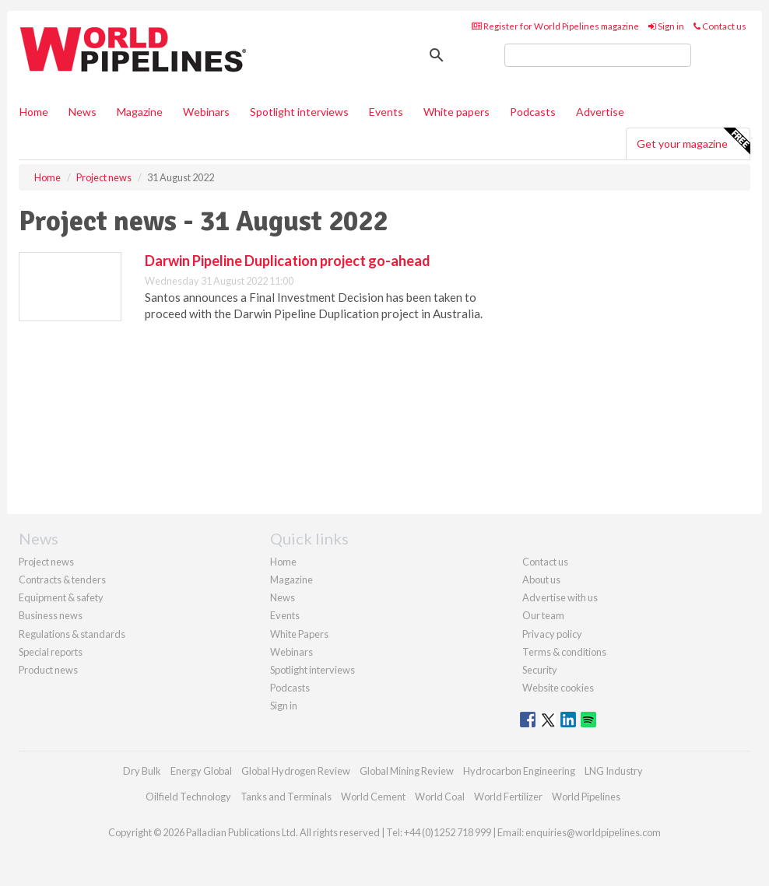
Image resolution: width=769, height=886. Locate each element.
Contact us (720, 26)
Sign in (666, 26)
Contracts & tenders (62, 579)
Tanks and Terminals (286, 796)
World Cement (373, 796)
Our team (543, 615)
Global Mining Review (407, 771)
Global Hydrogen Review (295, 771)
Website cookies (558, 687)
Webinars (206, 111)
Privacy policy (552, 634)
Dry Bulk (142, 771)
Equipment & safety (61, 597)
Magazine (140, 111)
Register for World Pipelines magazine (555, 26)
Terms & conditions (564, 652)
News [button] (82, 111)
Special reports (51, 652)
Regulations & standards (72, 634)
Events (386, 111)
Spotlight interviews (299, 111)
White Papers (299, 634)
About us (541, 579)
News (282, 597)
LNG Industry (614, 771)
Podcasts (533, 111)
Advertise (600, 111)
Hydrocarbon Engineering (519, 771)
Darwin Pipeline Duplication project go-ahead (287, 260)
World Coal (440, 796)
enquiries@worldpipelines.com (593, 832)
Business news (51, 615)
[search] (597, 55)
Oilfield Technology (188, 796)
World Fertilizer (508, 796)
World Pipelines (586, 796)
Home (33, 111)
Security (539, 670)
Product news (48, 670)
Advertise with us (560, 597)
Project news (46, 561)
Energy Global (201, 771)
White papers (456, 111)
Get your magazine (693, 141)
